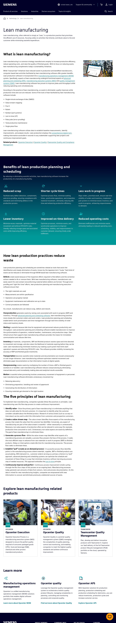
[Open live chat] (109, 616)
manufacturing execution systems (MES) (41, 81)
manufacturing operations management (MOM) (56, 76)
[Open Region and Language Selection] (65, 5)
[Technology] (13, 18)
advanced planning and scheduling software (34, 316)
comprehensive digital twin (62, 133)
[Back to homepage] (4, 18)
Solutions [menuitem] (24, 11)
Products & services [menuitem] (10, 11)
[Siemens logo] (10, 5)
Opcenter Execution (25, 142)
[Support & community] (85, 5)
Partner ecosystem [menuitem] (48, 11)
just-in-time (50, 462)
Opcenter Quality (40, 142)
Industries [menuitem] (34, 11)
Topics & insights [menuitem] (65, 11)
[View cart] (101, 5)
